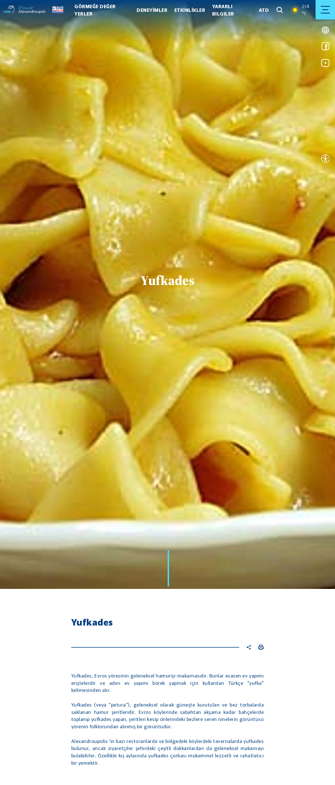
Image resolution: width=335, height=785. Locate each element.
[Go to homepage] (8, 10)
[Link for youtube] (325, 64)
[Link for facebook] (325, 48)
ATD (264, 9)
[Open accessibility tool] (325, 159)
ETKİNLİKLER (189, 9)
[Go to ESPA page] (56, 9)
